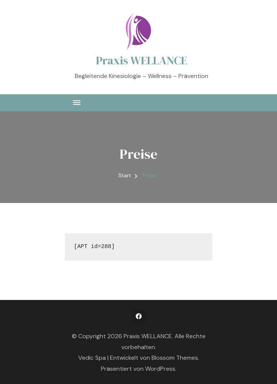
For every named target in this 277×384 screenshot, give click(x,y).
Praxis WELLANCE (141, 60)
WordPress (160, 369)
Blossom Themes (175, 358)
